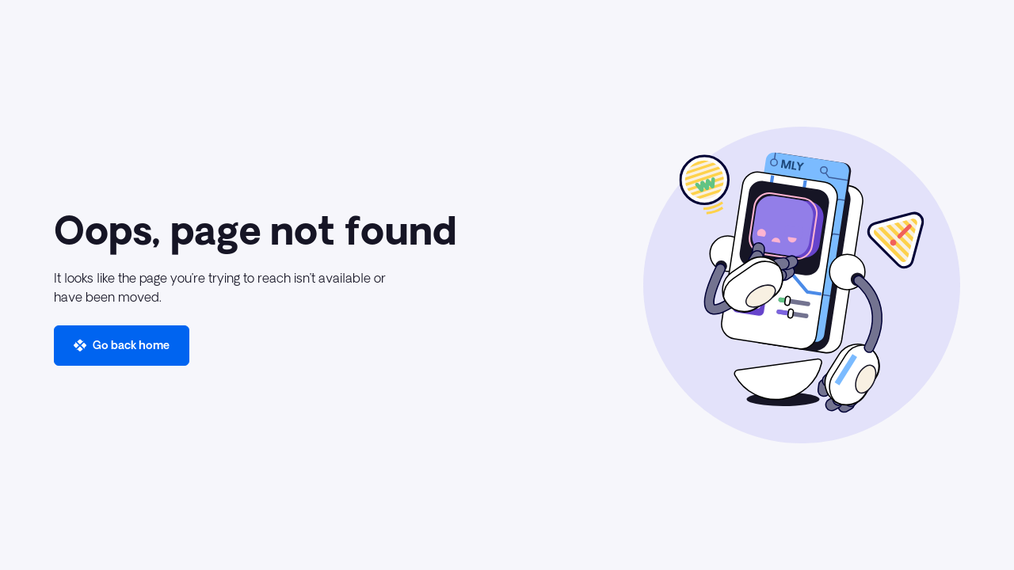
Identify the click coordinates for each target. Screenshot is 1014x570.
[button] (121, 345)
